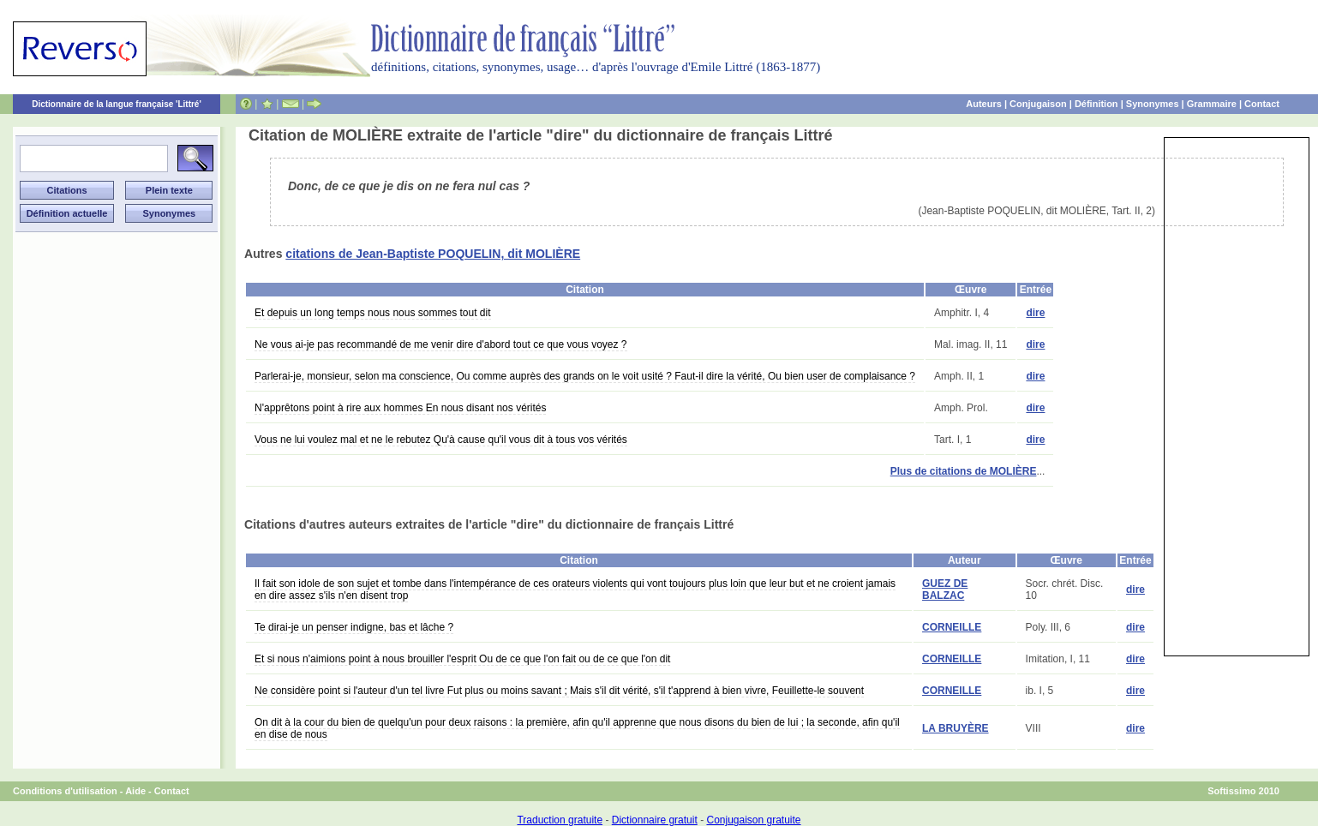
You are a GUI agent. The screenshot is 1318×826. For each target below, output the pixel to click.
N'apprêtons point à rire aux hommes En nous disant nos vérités (400, 408)
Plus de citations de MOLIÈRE (963, 471)
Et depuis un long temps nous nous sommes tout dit (373, 313)
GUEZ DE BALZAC (945, 590)
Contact (1261, 104)
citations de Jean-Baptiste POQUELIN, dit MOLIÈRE (432, 253)
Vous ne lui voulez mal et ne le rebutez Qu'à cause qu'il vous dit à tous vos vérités (441, 440)
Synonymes (1152, 104)
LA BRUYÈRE (955, 728)
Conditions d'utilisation (65, 791)
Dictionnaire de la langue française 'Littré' (116, 104)
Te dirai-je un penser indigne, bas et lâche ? (354, 627)
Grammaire (1212, 104)
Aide (135, 791)
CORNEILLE (951, 627)
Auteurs (984, 104)
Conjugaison (1038, 104)
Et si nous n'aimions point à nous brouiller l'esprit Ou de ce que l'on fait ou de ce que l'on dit (462, 659)
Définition (1096, 104)
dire (1035, 313)
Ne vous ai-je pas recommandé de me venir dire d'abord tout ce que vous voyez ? (441, 344)
